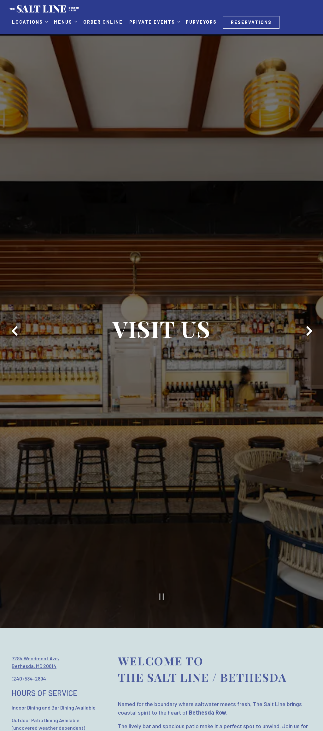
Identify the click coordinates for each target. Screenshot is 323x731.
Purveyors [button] (201, 22)
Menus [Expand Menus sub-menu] (65, 21)
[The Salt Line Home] (44, 8)
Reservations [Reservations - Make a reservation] (251, 22)
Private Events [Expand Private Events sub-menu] (154, 21)
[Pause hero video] (161, 575)
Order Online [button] (103, 22)
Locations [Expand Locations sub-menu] (30, 21)
